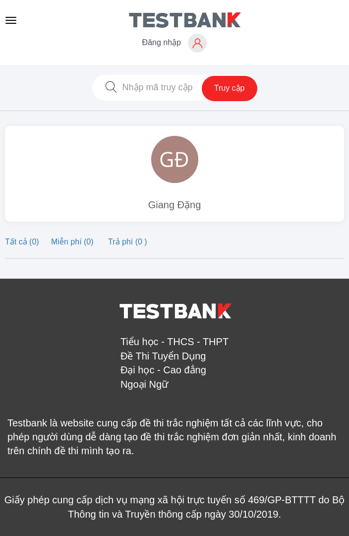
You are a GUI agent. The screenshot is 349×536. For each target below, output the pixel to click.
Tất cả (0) (23, 242)
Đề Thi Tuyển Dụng (163, 356)
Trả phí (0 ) (127, 242)
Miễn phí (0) (73, 242)
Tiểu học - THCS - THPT (174, 341)
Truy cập (229, 88)
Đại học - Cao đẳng (163, 369)
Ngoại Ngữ (144, 384)
